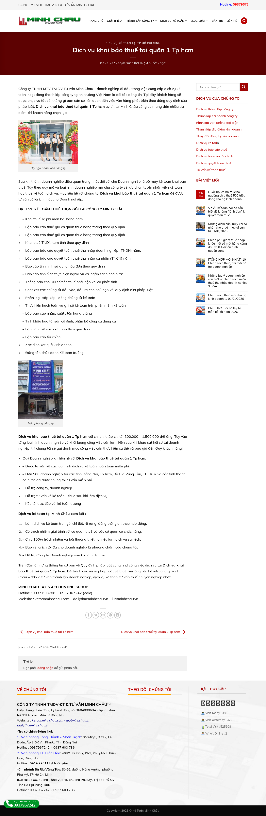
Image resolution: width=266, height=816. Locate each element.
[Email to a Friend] (103, 615)
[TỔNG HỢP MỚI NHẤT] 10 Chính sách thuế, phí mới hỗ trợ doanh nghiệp (227, 263)
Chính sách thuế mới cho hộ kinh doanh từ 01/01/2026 (227, 297)
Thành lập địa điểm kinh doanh (218, 129)
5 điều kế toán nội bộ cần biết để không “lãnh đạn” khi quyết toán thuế (227, 211)
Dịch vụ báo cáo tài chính (214, 156)
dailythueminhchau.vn (90, 599)
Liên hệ (232, 20)
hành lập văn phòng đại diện (217, 123)
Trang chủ (95, 20)
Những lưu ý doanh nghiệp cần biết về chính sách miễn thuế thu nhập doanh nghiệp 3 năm (227, 281)
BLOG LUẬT (199, 21)
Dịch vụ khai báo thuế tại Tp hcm (45, 632)
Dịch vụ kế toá (206, 143)
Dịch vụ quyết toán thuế (213, 163)
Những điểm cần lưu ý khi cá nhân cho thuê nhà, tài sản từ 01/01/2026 (227, 227)
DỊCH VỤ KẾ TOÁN (173, 21)
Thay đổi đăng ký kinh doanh (217, 136)
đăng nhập (45, 668)
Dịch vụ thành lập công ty (215, 109)
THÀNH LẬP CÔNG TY (141, 21)
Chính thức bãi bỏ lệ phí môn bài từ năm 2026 (224, 310)
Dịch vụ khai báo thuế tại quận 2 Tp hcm (154, 632)
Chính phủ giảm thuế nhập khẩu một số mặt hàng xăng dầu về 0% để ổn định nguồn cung (227, 245)
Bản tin (217, 20)
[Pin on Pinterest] (110, 615)
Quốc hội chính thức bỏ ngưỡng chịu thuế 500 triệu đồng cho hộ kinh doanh (226, 195)
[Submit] (244, 87)
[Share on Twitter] (95, 615)
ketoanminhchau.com (52, 599)
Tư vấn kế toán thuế (210, 170)
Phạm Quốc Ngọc (153, 63)
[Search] (244, 20)
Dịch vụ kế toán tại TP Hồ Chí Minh (133, 43)
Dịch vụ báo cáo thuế (211, 149)
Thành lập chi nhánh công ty (217, 116)
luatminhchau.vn (125, 599)
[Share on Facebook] (88, 615)
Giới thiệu (114, 20)
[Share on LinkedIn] (117, 615)
